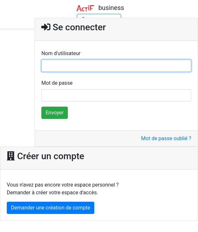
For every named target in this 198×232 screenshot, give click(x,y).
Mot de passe (56, 83)
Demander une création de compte (50, 208)
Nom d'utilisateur (60, 53)
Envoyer (55, 113)
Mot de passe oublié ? (166, 138)
